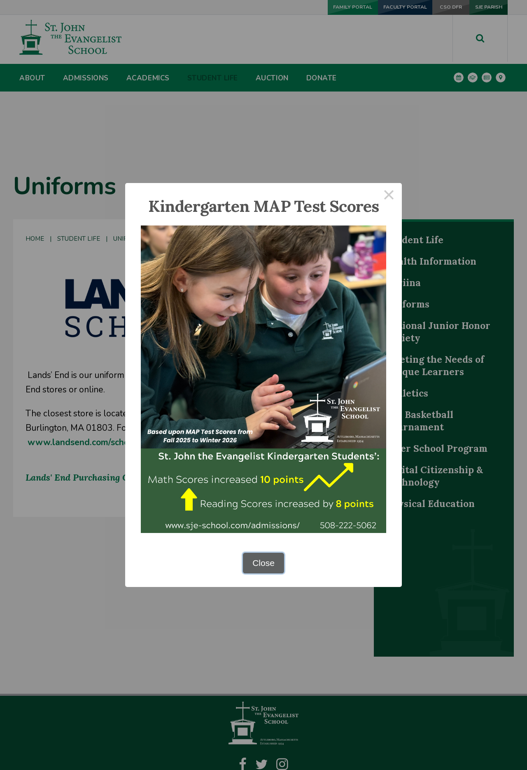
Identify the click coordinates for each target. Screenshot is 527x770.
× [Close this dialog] (389, 196)
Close (263, 563)
